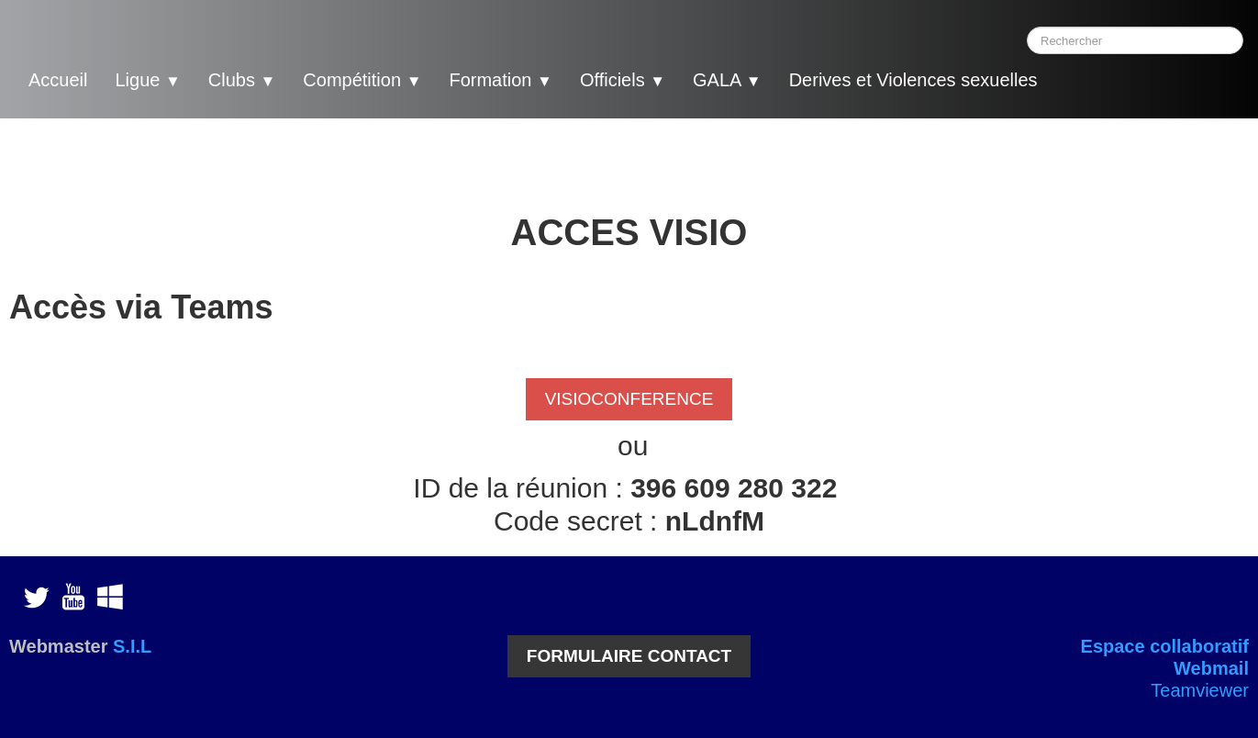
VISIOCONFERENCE (629, 398)
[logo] (1087, 83)
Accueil (57, 80)
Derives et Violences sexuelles (913, 80)
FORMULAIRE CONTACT (629, 655)
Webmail (1211, 668)
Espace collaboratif (1165, 646)
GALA (727, 80)
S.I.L (132, 646)
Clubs (242, 80)
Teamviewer (1200, 690)
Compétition (362, 80)
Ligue (147, 80)
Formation (500, 80)
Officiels (622, 80)
